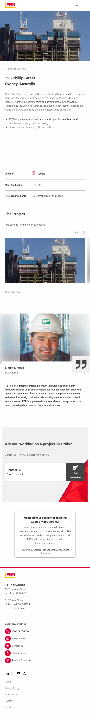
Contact (9, 700)
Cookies (9, 707)
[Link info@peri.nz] (45, 638)
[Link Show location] (45, 653)
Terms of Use (12, 694)
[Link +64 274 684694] (45, 631)
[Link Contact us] (45, 646)
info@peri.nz (19, 608)
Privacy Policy (12, 688)
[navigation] (17, 69)
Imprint (8, 682)
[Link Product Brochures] (45, 660)
